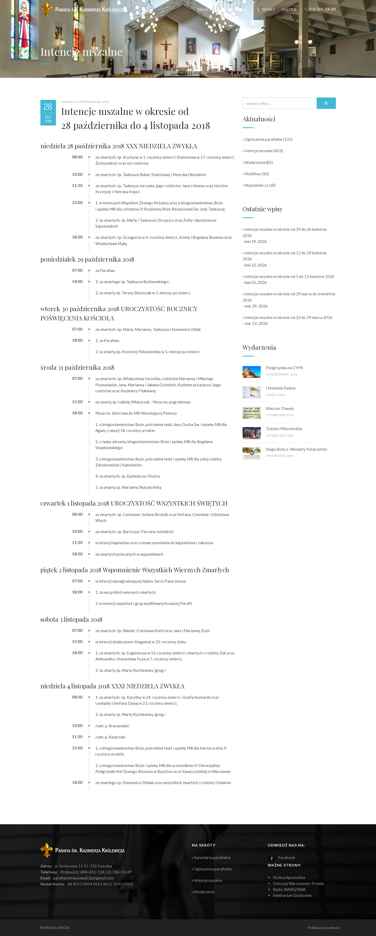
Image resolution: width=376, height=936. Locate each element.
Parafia (206, 10)
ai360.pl (63, 927)
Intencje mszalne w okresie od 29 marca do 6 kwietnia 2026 (289, 296)
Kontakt (266, 10)
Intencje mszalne (258, 150)
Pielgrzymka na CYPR (284, 367)
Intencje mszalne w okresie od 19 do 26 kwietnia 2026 (285, 232)
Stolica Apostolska (289, 877)
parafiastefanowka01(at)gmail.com (83, 878)
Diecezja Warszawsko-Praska (298, 883)
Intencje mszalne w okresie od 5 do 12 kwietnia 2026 (288, 276)
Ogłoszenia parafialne (262, 139)
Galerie (289, 10)
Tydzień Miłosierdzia (284, 428)
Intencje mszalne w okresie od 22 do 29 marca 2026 (287, 317)
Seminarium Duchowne (292, 895)
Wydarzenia (254, 162)
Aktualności (236, 10)
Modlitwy (252, 173)
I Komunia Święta (280, 388)
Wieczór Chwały (280, 408)
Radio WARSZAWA (289, 889)
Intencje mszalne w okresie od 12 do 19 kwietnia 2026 (285, 255)
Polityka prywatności (324, 928)
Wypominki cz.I (256, 185)
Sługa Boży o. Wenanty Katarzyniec (296, 449)
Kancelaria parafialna (211, 857)
